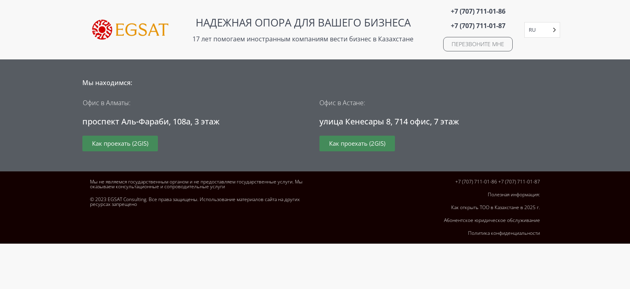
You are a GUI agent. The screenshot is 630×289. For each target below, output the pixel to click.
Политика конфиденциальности (504, 233)
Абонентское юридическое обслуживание (492, 220)
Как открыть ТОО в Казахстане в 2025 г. (495, 207)
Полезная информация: (514, 194)
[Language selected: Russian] (542, 30)
